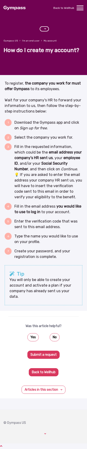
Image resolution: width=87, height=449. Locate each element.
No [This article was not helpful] (55, 337)
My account (50, 40)
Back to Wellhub (63, 8)
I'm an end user (30, 40)
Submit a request (43, 355)
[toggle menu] (80, 7)
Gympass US (10, 40)
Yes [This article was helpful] (33, 337)
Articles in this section (42, 390)
